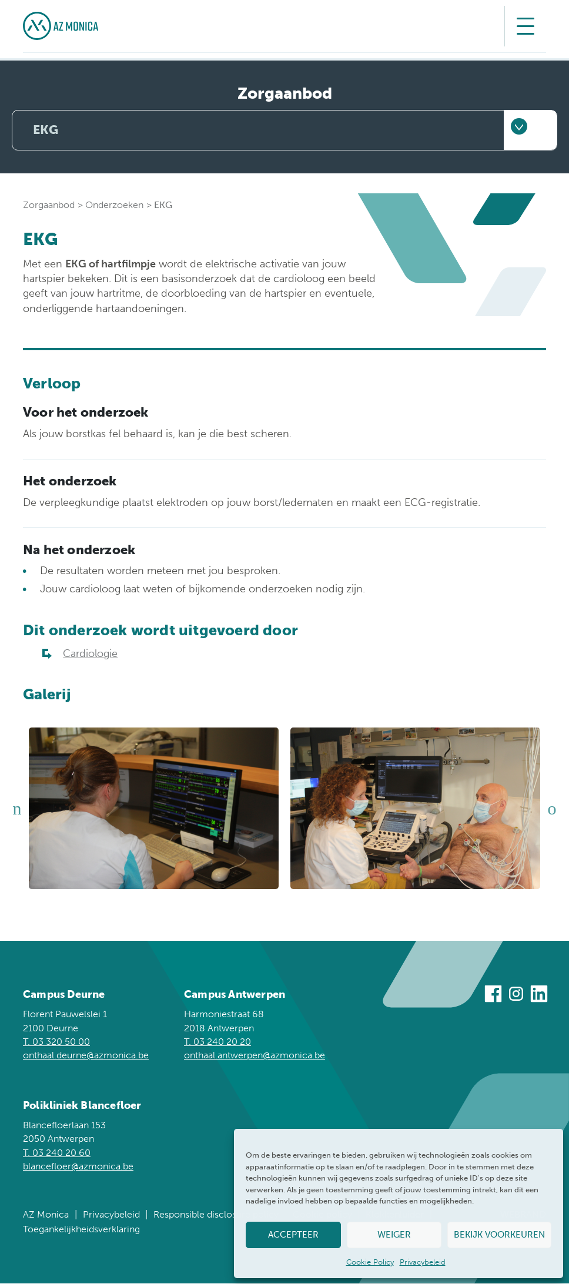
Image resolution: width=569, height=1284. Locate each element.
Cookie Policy (370, 1262)
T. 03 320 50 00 (56, 1042)
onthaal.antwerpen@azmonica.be (254, 1055)
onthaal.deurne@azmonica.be (86, 1055)
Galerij (47, 695)
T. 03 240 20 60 (57, 1153)
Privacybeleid (423, 1262)
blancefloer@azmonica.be (78, 1166)
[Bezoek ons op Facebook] (493, 996)
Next (552, 809)
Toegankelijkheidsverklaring (81, 1229)
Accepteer (293, 1234)
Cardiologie (90, 654)
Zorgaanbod (49, 205)
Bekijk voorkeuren (499, 1234)
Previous (17, 809)
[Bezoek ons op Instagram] (516, 996)
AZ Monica (46, 1215)
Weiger (394, 1234)
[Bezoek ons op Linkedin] (539, 996)
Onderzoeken (114, 205)
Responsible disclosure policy (216, 1215)
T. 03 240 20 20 (217, 1042)
